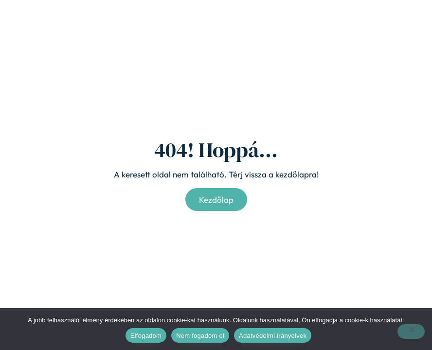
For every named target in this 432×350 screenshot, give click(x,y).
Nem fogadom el (200, 335)
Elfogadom (146, 335)
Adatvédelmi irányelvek (272, 335)
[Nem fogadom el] (411, 331)
